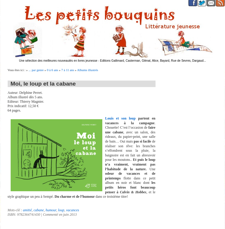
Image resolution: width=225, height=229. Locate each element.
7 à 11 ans (67, 70)
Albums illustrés (87, 70)
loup (61, 210)
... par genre (35, 70)
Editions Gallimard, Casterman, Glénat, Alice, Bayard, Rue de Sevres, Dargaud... (153, 60)
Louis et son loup (120, 118)
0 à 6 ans (52, 70)
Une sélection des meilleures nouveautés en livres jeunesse (58, 60)
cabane (38, 210)
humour (51, 210)
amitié (27, 210)
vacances (72, 210)
